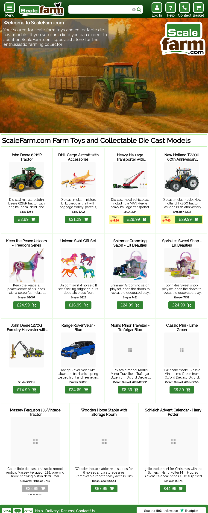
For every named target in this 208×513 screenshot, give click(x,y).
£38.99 (35, 484)
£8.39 (130, 387)
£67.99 (104, 484)
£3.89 (26, 218)
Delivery (52, 506)
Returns (67, 506)
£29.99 (136, 218)
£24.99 (26, 303)
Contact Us (85, 506)
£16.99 (78, 303)
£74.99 (26, 387)
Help (39, 506)
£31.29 (78, 218)
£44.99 (173, 484)
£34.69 (78, 387)
